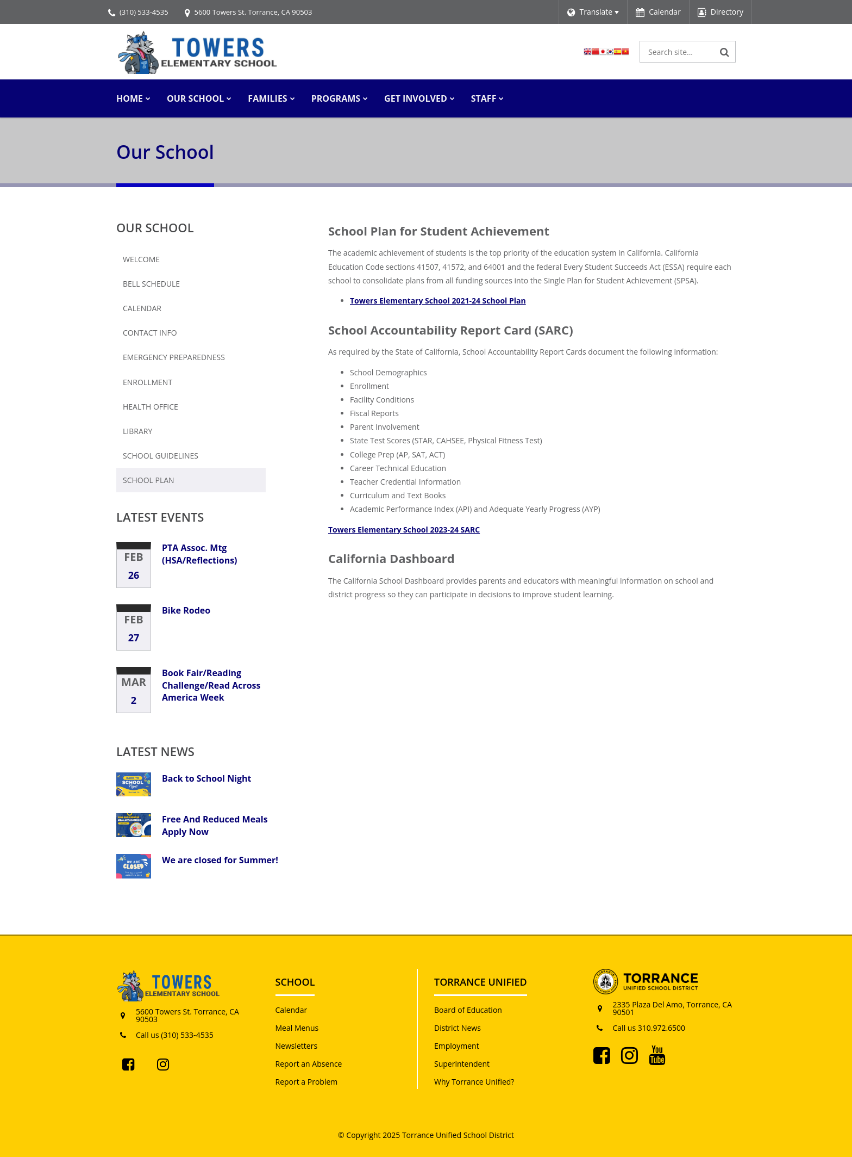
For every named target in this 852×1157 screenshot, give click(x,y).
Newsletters (296, 1046)
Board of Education (468, 1010)
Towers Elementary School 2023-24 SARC (404, 529)
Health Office (150, 406)
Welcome (141, 259)
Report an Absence (308, 1064)
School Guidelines (160, 455)
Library (137, 431)
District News (457, 1028)
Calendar (142, 308)
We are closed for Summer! (220, 860)
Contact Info (150, 332)
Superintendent (462, 1064)
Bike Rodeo (186, 610)
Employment (456, 1046)
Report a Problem (306, 1081)
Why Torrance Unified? (474, 1081)
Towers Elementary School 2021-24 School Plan (438, 300)
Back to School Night (207, 778)
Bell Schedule (151, 284)
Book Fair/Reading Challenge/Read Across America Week (211, 685)
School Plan (148, 480)
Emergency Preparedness (174, 357)
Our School (155, 227)
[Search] (725, 52)
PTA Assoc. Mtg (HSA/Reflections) (199, 554)
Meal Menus (297, 1028)
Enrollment (147, 382)
